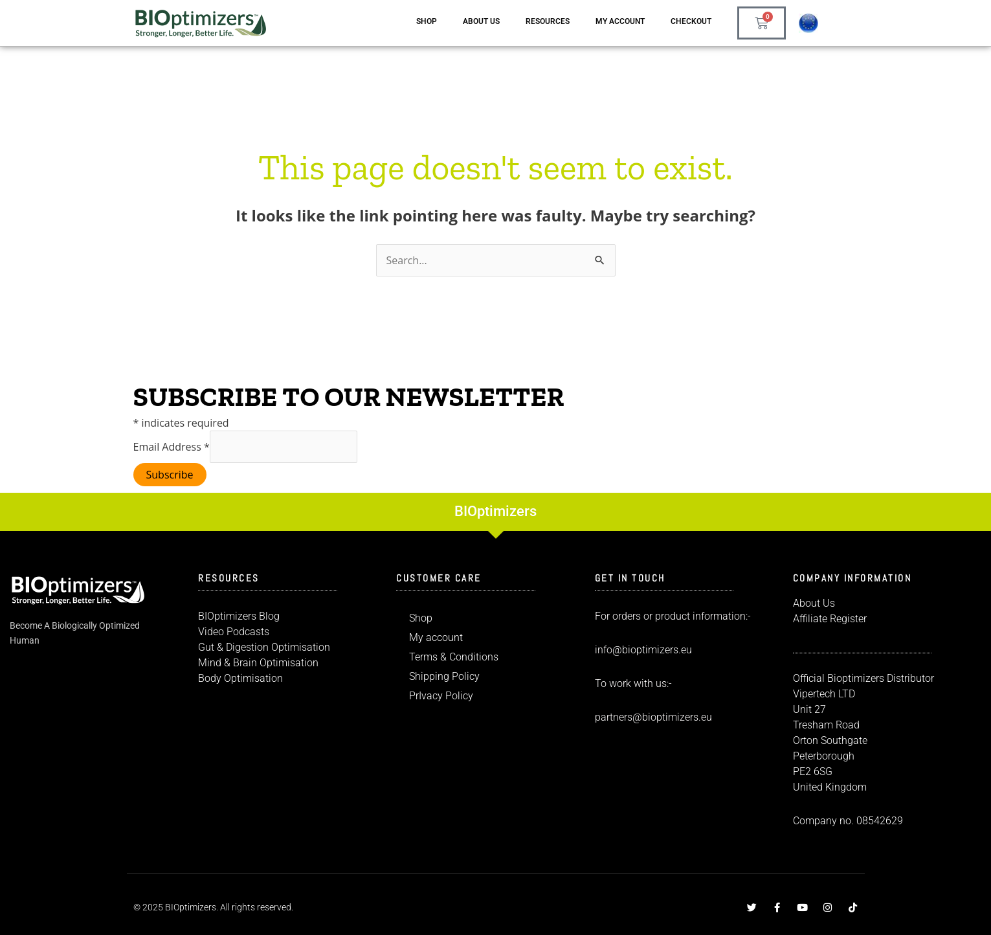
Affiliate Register (830, 619)
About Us (814, 603)
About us (481, 21)
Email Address (171, 447)
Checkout (691, 21)
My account (620, 21)
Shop (426, 21)
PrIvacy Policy (441, 696)
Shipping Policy (444, 676)
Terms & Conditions (453, 657)
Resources (548, 21)
